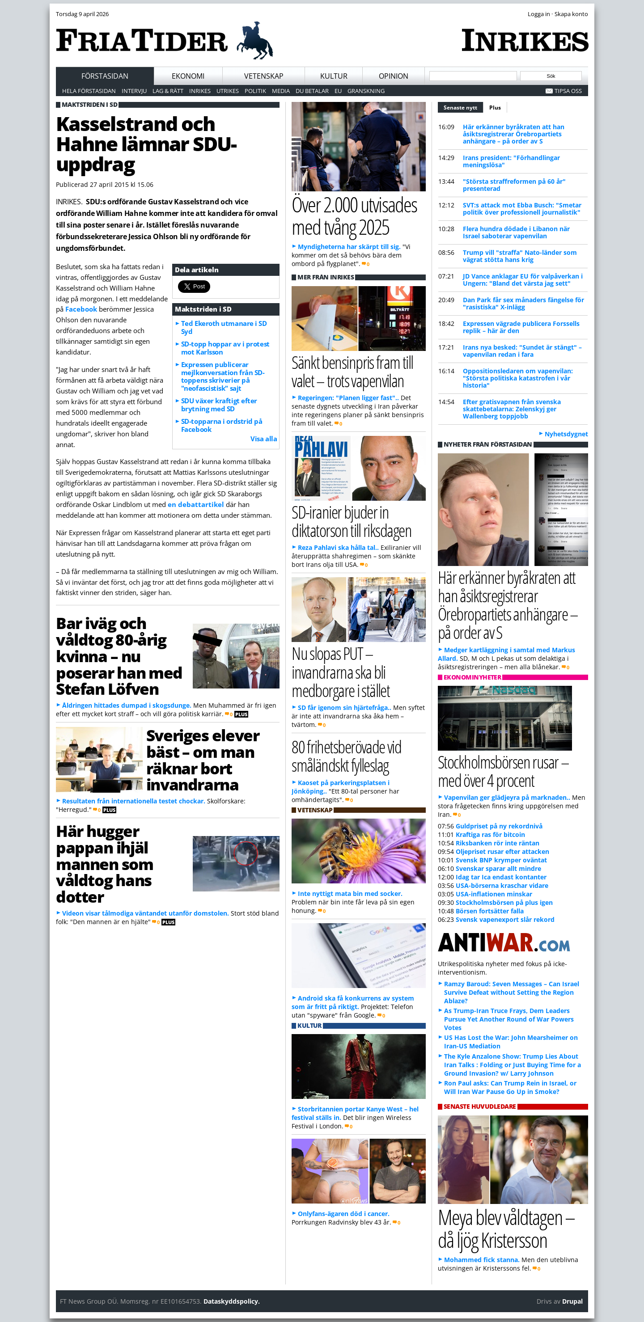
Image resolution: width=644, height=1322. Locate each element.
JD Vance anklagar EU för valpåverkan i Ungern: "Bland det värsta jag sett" (523, 279)
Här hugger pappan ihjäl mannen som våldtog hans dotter (104, 863)
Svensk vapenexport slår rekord (505, 919)
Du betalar (312, 91)
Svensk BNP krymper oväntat (501, 860)
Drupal (572, 1301)
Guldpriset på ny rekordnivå (499, 826)
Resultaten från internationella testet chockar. (133, 801)
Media (281, 91)
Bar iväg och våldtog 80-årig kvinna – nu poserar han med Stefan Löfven (119, 655)
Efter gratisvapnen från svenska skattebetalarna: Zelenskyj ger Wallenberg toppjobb (512, 408)
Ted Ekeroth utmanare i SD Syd (224, 327)
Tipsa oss (568, 91)
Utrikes (227, 91)
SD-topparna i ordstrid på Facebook (222, 425)
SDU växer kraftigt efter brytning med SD (219, 404)
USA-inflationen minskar (494, 894)
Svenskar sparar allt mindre (498, 868)
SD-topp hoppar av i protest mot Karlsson (225, 347)
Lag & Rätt (168, 91)
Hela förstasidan (89, 91)
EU (338, 91)
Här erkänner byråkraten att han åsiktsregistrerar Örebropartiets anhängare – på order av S (513, 133)
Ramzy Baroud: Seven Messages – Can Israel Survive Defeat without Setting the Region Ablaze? (511, 992)
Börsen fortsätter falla (490, 911)
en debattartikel (196, 504)
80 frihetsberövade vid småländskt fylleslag (346, 756)
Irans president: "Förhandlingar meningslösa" (511, 161)
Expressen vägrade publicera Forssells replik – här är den (521, 327)
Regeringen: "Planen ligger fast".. (348, 397)
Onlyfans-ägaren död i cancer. (344, 1213)
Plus (495, 107)
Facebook (81, 308)
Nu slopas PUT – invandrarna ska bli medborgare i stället (341, 671)
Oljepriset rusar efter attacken (502, 851)
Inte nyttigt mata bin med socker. (350, 893)
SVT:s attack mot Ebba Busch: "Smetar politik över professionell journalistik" (522, 208)
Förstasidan (104, 76)
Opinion (393, 76)
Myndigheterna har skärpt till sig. (349, 246)
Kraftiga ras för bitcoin (490, 834)
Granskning (366, 91)
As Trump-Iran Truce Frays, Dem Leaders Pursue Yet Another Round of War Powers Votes (509, 1019)
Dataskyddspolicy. (231, 1301)
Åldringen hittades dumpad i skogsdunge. (126, 705)
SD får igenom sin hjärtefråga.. (344, 707)
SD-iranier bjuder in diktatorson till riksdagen (351, 521)
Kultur (333, 76)
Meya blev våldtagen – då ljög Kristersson (506, 1228)
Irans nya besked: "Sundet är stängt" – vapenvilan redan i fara (522, 351)
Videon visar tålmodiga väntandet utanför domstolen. (145, 913)
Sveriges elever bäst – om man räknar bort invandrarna (202, 759)
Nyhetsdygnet (566, 434)
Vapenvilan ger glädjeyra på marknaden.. (507, 797)
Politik (255, 91)
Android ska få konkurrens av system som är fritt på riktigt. (353, 1002)
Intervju (134, 91)
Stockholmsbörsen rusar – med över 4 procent (503, 771)
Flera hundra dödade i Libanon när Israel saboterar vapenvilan (516, 232)
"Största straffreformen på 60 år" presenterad (514, 185)
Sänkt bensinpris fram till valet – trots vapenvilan (352, 371)
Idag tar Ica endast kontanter (501, 877)
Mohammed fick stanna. (482, 1259)
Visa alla (263, 438)
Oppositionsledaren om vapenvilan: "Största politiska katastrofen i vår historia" (518, 378)
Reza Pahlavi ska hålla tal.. (338, 547)
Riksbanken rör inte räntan (497, 843)
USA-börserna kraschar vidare (502, 885)
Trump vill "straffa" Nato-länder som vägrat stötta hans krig (520, 256)
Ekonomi (188, 76)
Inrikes (200, 91)
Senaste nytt (463, 106)
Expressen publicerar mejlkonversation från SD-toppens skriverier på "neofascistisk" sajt (223, 376)
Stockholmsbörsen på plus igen (504, 902)
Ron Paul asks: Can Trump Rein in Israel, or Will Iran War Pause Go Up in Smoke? (510, 1087)
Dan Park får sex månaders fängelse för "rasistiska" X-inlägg (523, 303)
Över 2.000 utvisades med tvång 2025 (354, 215)
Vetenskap (264, 76)
